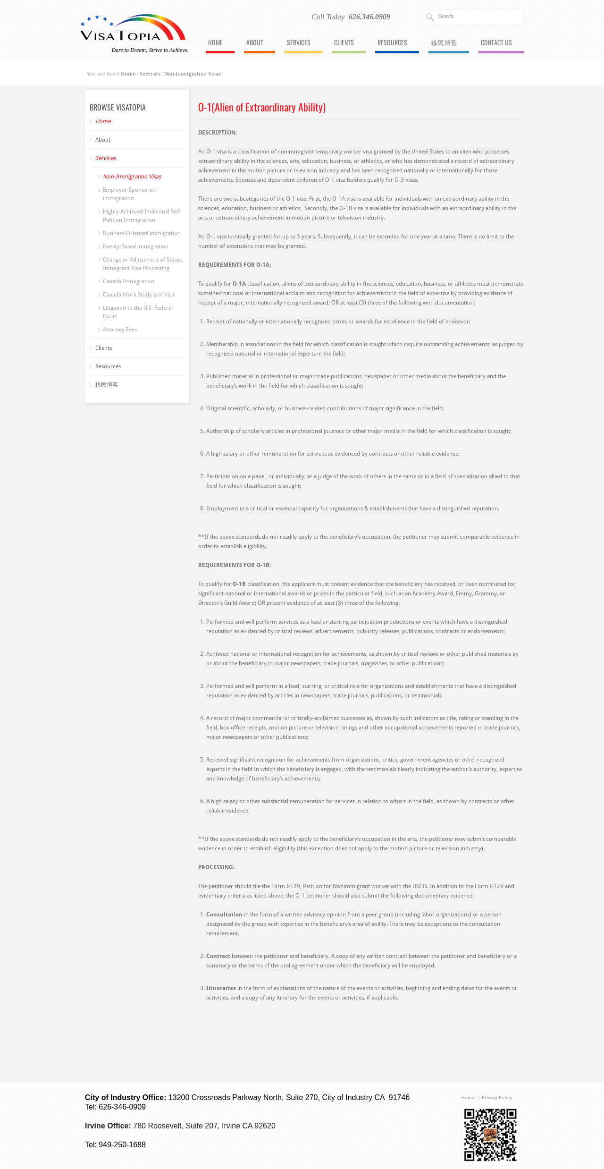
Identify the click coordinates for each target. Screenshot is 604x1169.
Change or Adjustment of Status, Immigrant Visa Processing (143, 263)
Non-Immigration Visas (192, 74)
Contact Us (496, 43)
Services (298, 43)
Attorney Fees (120, 329)
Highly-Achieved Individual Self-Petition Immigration (142, 215)
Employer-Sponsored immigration (129, 194)
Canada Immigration (128, 281)
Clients (344, 43)
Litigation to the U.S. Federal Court (138, 312)
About (254, 43)
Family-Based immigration (135, 246)
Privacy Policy (497, 1097)
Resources (392, 43)
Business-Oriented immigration (142, 233)
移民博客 (444, 43)
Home (215, 43)
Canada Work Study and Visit (139, 294)
